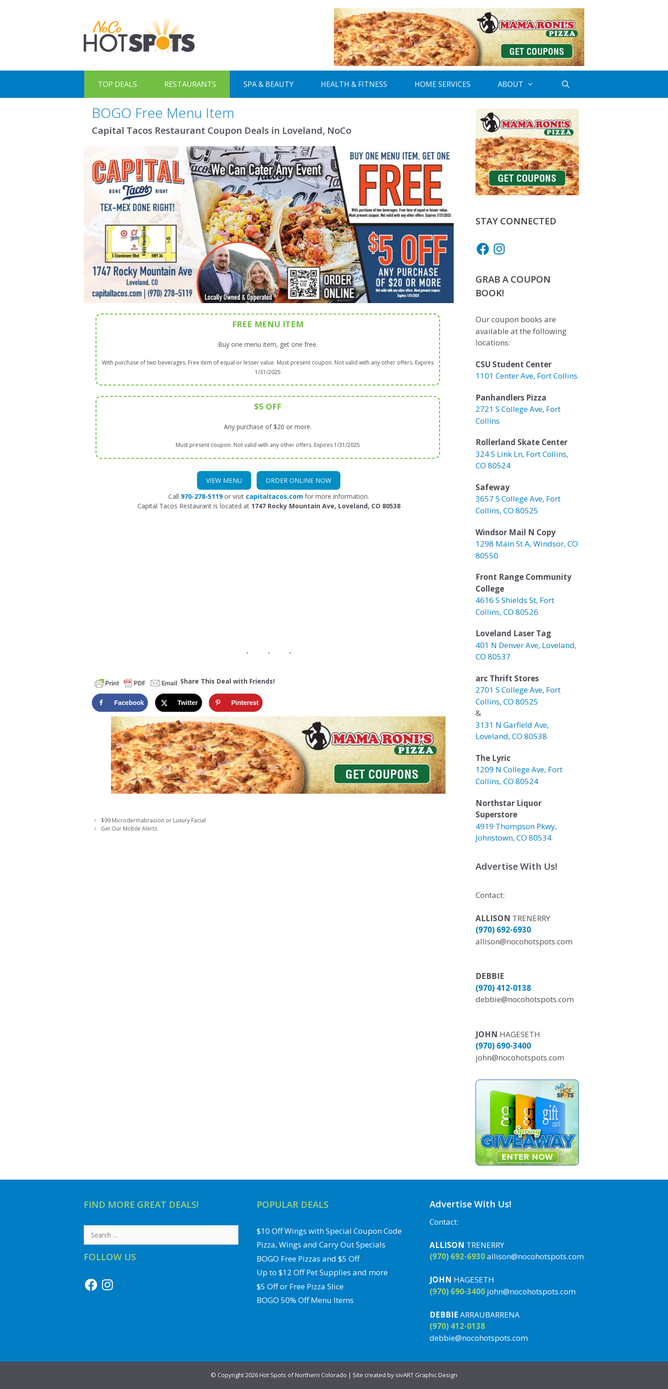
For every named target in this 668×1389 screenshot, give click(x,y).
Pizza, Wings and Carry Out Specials (321, 1244)
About (522, 84)
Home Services (443, 84)
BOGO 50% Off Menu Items (305, 1300)
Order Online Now (298, 480)
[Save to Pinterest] (236, 703)
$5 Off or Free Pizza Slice (300, 1286)
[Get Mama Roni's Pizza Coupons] (459, 63)
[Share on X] (178, 703)
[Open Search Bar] (565, 84)
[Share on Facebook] (120, 703)
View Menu (224, 480)
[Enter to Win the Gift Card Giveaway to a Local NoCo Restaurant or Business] (527, 1162)
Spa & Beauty (268, 84)
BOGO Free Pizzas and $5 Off (308, 1258)
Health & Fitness (354, 84)
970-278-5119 (202, 496)
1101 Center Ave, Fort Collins (526, 375)
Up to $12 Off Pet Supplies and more (322, 1272)
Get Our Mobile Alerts (129, 828)
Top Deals (117, 84)
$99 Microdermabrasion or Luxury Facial (153, 820)
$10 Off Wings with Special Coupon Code (329, 1231)
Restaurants (190, 84)
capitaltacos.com (274, 496)
